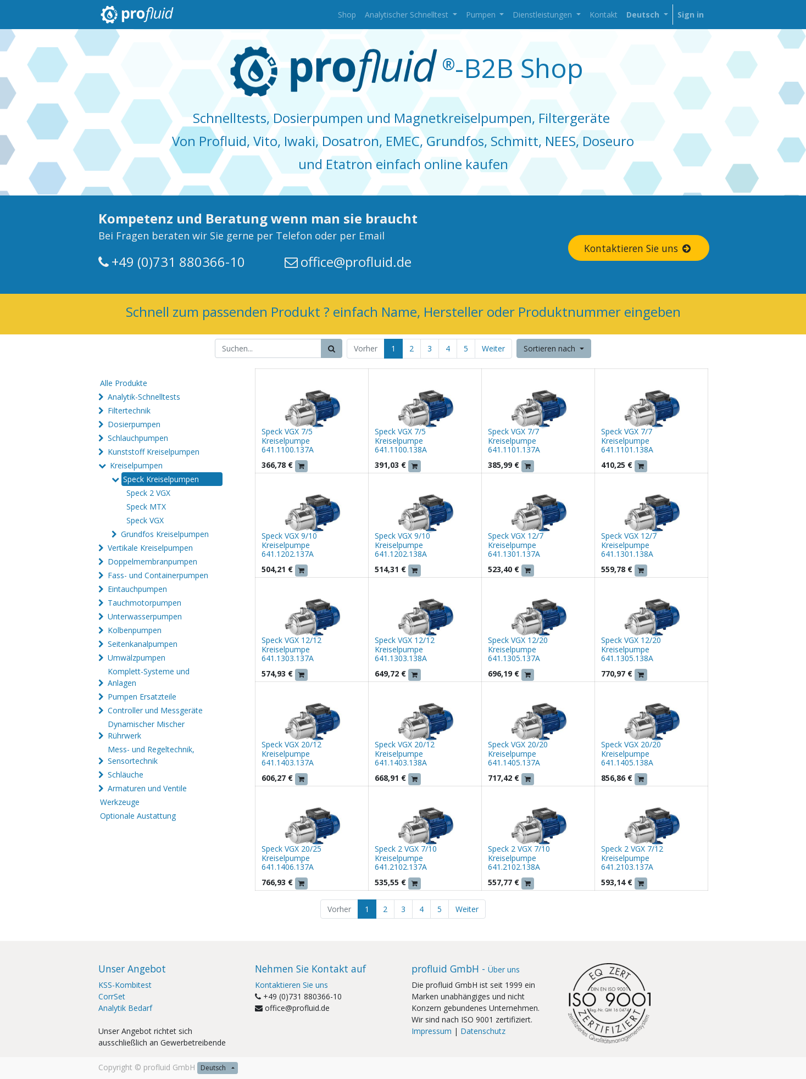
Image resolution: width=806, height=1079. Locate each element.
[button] (553, 348)
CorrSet (111, 996)
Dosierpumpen (134, 424)
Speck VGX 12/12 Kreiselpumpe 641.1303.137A (291, 649)
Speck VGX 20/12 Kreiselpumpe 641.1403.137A (291, 753)
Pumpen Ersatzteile (142, 696)
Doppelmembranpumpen (152, 561)
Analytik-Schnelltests (144, 397)
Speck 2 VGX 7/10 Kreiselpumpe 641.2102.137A (406, 858)
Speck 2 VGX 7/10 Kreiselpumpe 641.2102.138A (519, 858)
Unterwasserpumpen (145, 616)
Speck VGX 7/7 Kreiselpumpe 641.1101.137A (514, 440)
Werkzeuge (120, 802)
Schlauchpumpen (138, 438)
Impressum (432, 1031)
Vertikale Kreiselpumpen (150, 548)
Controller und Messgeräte (155, 710)
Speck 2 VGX (148, 493)
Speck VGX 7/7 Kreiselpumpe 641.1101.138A (627, 440)
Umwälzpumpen (136, 657)
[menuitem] (346, 14)
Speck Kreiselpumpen (161, 479)
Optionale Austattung (138, 815)
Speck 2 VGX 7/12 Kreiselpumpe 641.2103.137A (632, 858)
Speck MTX (146, 506)
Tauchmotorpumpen (144, 602)
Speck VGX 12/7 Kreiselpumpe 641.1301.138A (629, 545)
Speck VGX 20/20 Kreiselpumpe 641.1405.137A (518, 753)
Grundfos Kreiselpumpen (165, 534)
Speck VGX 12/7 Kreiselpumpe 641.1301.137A (515, 545)
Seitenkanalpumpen (142, 644)
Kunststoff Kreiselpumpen (153, 451)
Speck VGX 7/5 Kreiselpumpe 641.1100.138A (401, 440)
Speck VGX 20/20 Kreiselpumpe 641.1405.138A (631, 753)
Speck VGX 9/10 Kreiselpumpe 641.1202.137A (289, 545)
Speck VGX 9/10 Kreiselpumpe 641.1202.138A (402, 545)
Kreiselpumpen (136, 465)
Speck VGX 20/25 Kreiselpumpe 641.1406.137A (291, 858)
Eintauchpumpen (137, 589)
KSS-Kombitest (125, 985)
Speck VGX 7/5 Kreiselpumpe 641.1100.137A (288, 440)
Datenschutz (482, 1031)
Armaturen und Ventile (147, 788)
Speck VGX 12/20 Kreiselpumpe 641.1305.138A (631, 649)
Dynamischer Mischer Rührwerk (146, 730)
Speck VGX (145, 520)
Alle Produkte (123, 383)
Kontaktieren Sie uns (638, 248)
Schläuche (125, 774)
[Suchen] (331, 348)
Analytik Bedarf (125, 1008)
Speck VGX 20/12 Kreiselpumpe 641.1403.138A (405, 753)
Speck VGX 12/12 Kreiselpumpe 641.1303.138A (405, 649)
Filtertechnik (129, 410)
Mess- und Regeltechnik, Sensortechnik (151, 755)
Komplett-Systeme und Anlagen (149, 677)
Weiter (493, 348)
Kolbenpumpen (135, 630)
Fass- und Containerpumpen (158, 575)
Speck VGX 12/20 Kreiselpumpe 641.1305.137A (518, 649)
